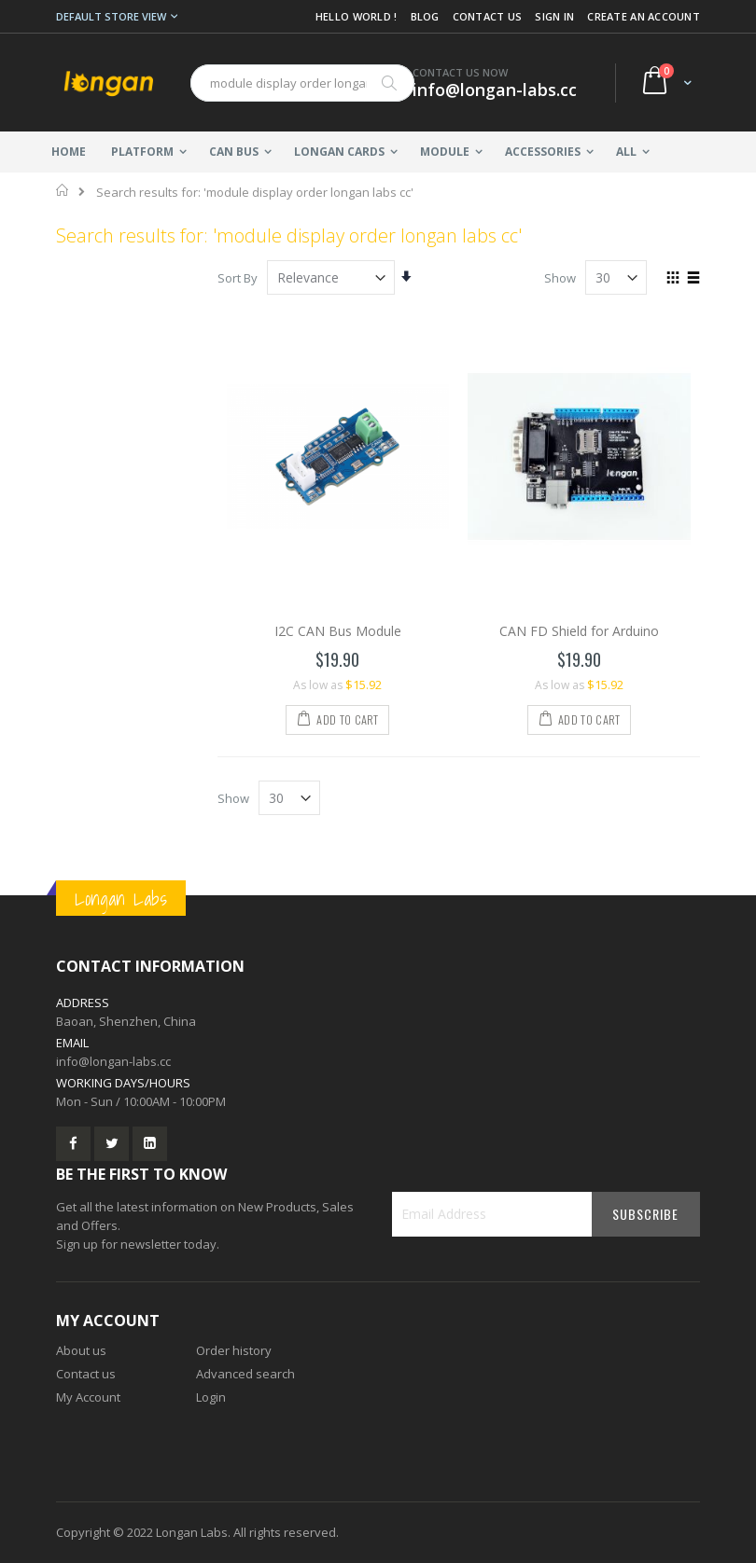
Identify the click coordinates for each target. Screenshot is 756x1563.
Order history (234, 1350)
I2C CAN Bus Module (337, 631)
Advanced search (245, 1373)
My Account (88, 1397)
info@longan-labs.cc (113, 1061)
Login (211, 1397)
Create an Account (643, 16)
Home (63, 190)
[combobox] (302, 83)
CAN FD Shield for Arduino (579, 631)
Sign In (554, 16)
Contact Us (488, 16)
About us (81, 1350)
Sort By (237, 278)
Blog (425, 16)
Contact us (86, 1373)
